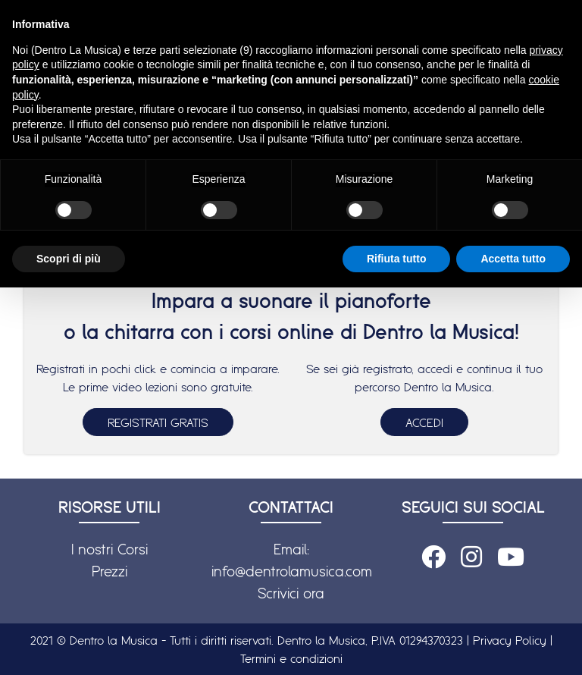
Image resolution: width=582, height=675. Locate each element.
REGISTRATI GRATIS (158, 422)
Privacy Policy (509, 640)
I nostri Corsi (109, 549)
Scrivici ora (291, 593)
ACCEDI (424, 422)
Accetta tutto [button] (513, 259)
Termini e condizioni (291, 658)
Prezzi (109, 571)
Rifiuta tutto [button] (397, 259)
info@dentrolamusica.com (291, 571)
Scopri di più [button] (68, 259)
